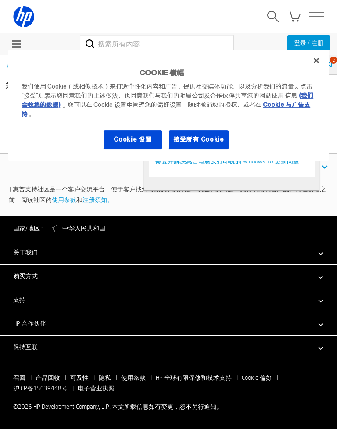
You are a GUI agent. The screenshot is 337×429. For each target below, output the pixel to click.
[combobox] (157, 44)
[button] (168, 252)
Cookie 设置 (132, 139)
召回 (19, 378)
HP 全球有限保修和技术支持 (194, 378)
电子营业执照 (96, 388)
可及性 (79, 378)
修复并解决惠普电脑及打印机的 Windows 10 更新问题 (227, 161)
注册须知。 (97, 200)
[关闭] (316, 60)
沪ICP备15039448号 (40, 388)
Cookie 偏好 (257, 378)
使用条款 (64, 200)
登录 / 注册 (308, 43)
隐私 (105, 378)
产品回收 (48, 378)
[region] (168, 105)
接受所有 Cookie (198, 139)
